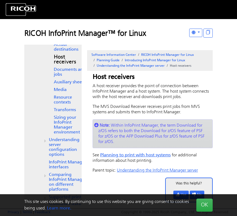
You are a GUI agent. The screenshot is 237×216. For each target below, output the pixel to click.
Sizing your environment (67, 125)
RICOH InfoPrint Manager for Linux (167, 55)
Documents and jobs (70, 72)
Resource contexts (63, 100)
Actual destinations (66, 47)
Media (60, 90)
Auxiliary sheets (69, 82)
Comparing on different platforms (67, 182)
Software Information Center (113, 55)
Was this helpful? (189, 183)
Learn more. (59, 208)
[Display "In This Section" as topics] (208, 33)
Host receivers (65, 60)
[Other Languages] (195, 33)
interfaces (67, 164)
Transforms (65, 110)
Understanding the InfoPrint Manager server (131, 66)
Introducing (155, 60)
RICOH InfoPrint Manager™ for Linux (85, 34)
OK (204, 205)
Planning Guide (108, 60)
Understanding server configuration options (64, 147)
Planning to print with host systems (135, 155)
